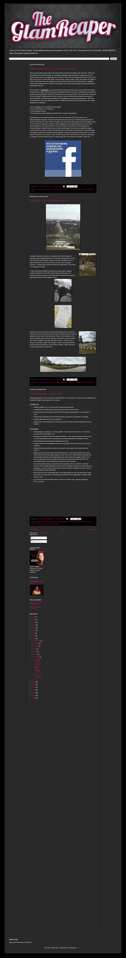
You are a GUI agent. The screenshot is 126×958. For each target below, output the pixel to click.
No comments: (57, 186)
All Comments (36, 541)
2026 (33, 617)
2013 (33, 692)
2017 (33, 682)
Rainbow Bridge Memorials (36, 603)
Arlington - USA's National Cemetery (49, 200)
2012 (33, 695)
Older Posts (92, 529)
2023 (33, 625)
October (36, 643)
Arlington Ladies (55, 382)
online (70, 189)
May (35, 649)
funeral (59, 522)
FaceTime (59, 189)
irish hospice (40, 524)
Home (63, 529)
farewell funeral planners (49, 522)
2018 (33, 638)
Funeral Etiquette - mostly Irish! (46, 393)
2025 (33, 619)
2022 (33, 628)
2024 (33, 622)
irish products (49, 524)
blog (36, 189)
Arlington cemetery (45, 382)
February (36, 657)
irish (87, 522)
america (37, 382)
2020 (33, 633)
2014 (33, 690)
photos (84, 189)
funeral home (66, 522)
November (37, 641)
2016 (33, 684)
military (82, 382)
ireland (83, 522)
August (36, 646)
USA (86, 382)
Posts (33, 538)
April (35, 651)
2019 (33, 636)
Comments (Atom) (43, 533)
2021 (33, 630)
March (36, 654)
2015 (33, 687)
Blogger (78, 948)
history (78, 382)
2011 (33, 698)
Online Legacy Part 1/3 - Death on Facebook (52, 68)
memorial (65, 189)
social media (90, 189)
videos (32, 191)
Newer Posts (34, 529)
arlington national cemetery (68, 382)
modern (56, 524)
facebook (53, 189)
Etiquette (38, 522)
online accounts (77, 189)
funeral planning (76, 522)
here (91, 136)
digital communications (44, 189)
